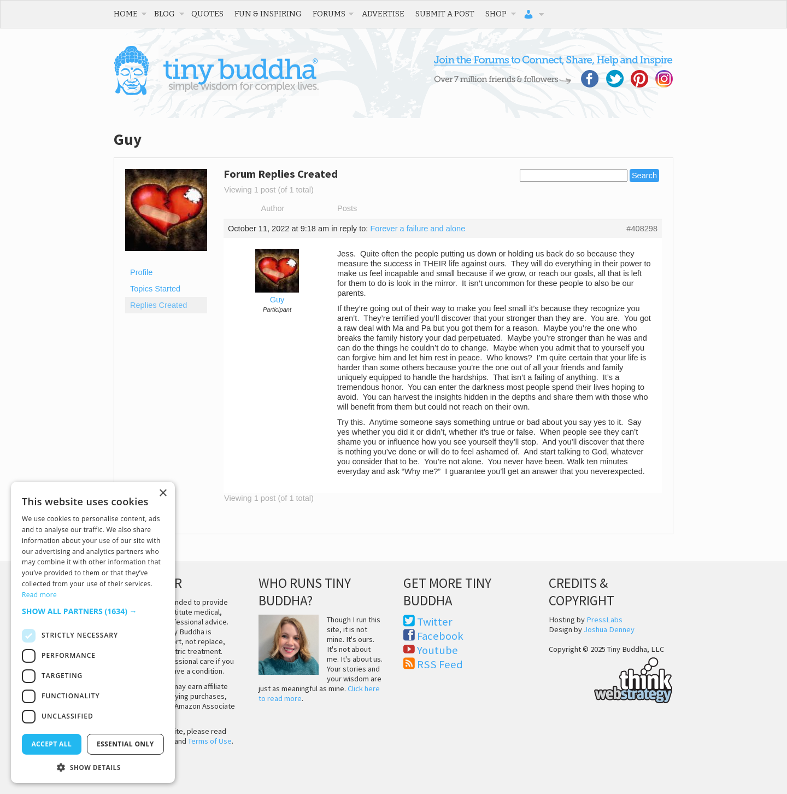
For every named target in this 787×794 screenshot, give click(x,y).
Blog (164, 14)
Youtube (437, 650)
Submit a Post (444, 14)
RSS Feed (440, 664)
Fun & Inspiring (268, 14)
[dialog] (93, 632)
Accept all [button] (51, 744)
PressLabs (604, 619)
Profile (141, 272)
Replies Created (158, 305)
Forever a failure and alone (417, 228)
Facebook (440, 636)
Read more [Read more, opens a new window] (39, 594)
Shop (496, 14)
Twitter (435, 622)
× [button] (162, 493)
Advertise (383, 14)
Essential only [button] (125, 744)
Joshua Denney (609, 629)
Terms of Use (210, 741)
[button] (93, 611)
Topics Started (155, 288)
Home (126, 14)
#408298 (641, 228)
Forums (329, 14)
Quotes (207, 14)
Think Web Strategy (611, 678)
